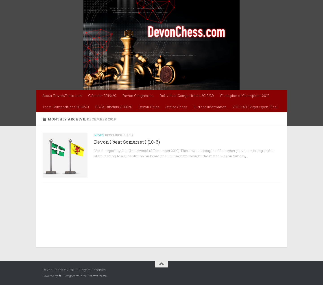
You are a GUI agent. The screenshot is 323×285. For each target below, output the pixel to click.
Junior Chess (176, 107)
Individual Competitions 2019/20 (187, 95)
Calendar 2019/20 (102, 95)
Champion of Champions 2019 (244, 95)
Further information (210, 107)
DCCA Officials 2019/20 (113, 107)
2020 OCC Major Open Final (255, 107)
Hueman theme (97, 276)
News (99, 135)
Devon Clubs (148, 107)
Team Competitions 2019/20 (65, 107)
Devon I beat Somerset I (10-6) (127, 142)
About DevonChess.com (62, 95)
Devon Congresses (137, 95)
